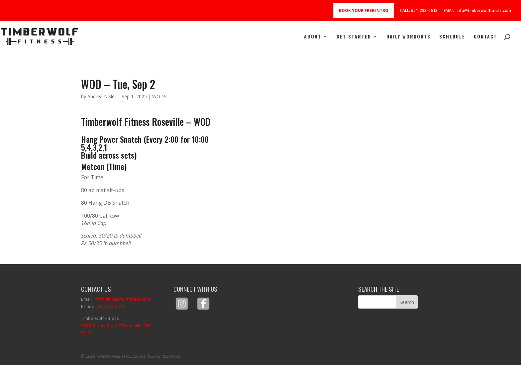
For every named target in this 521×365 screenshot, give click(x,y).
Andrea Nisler (101, 96)
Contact (485, 37)
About (312, 37)
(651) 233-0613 (110, 306)
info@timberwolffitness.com (122, 299)
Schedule (452, 37)
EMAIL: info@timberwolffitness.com (477, 11)
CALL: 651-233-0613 (419, 11)
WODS (159, 96)
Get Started (354, 37)
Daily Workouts (408, 37)
